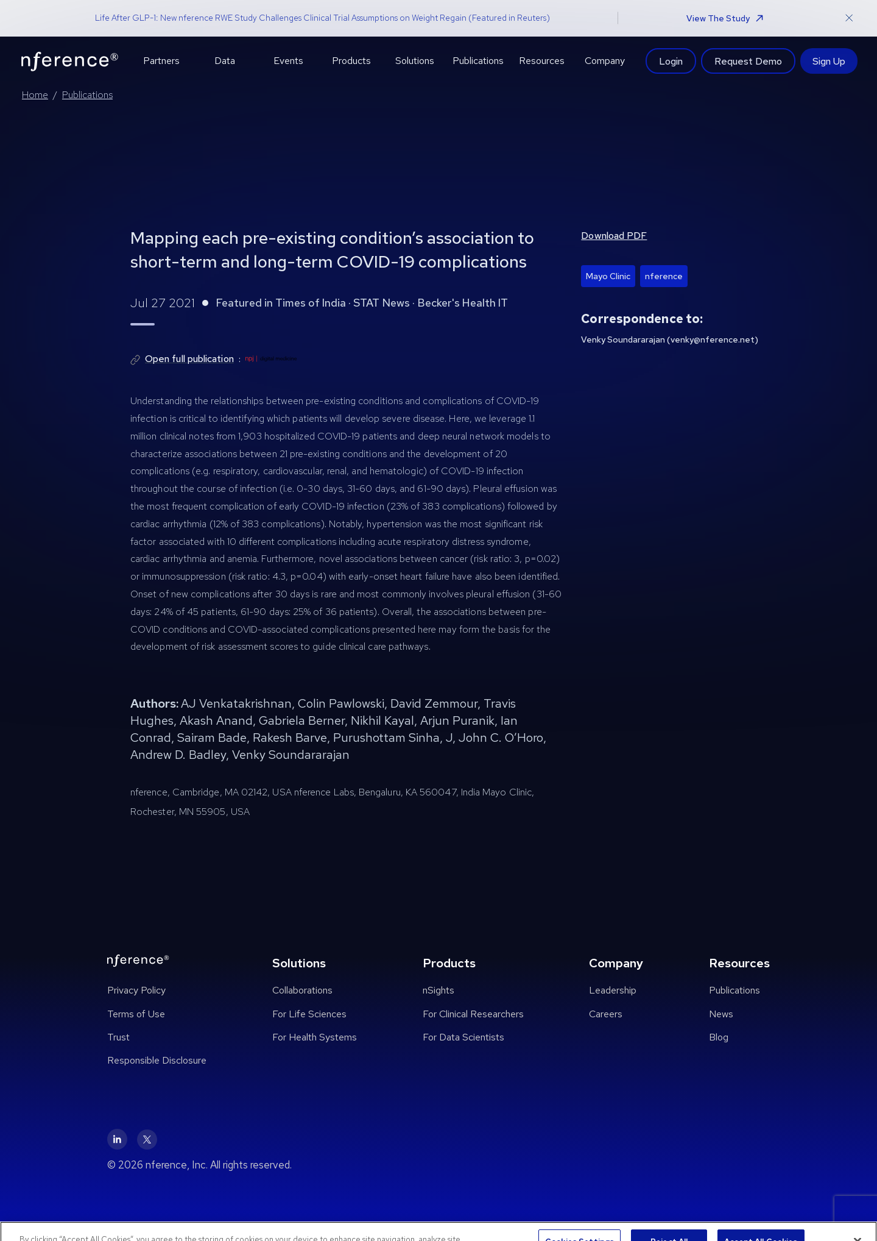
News (721, 1014)
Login (671, 61)
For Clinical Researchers (473, 1014)
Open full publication (189, 358)
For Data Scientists (463, 1037)
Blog (718, 1037)
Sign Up (829, 61)
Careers (605, 1014)
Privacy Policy (136, 990)
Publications (87, 94)
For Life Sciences (309, 1014)
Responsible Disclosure (156, 1060)
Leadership (612, 990)
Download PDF (614, 235)
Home (35, 94)
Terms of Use (136, 1014)
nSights (438, 990)
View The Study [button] (724, 18)
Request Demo (748, 61)
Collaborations (302, 990)
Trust (118, 1037)
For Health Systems (314, 1037)
